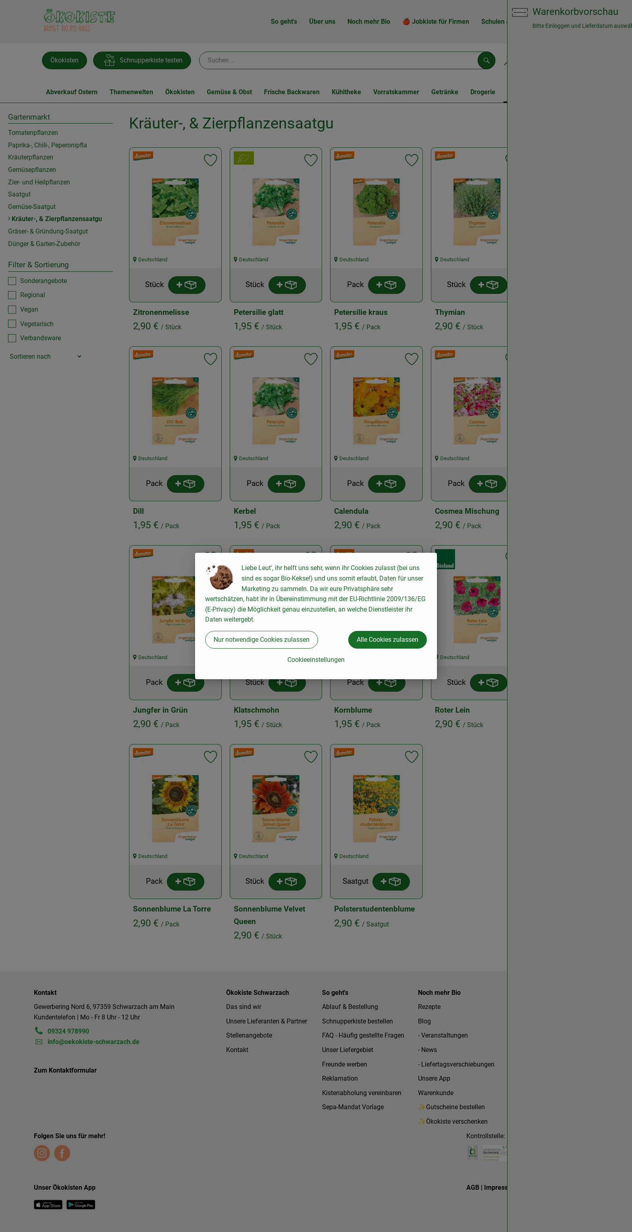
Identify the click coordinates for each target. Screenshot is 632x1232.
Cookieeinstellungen (316, 660)
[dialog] (316, 616)
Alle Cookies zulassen (387, 639)
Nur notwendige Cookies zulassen (262, 639)
